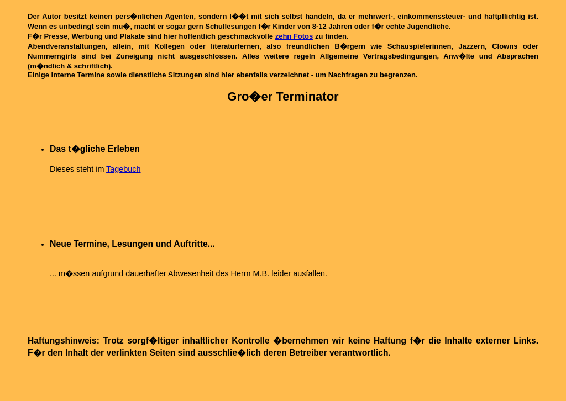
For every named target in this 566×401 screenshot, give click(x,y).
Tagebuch (123, 169)
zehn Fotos (294, 36)
